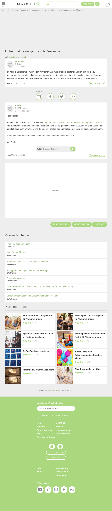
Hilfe (39, 468)
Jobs (39, 434)
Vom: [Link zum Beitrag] (9, 84)
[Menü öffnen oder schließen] (4, 4)
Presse (59, 426)
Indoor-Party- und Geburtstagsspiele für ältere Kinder (88, 355)
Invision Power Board (52, 390)
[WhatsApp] (73, 96)
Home (39, 423)
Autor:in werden (45, 430)
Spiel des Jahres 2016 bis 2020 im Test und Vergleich (38, 335)
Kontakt (41, 472)
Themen (41, 426)
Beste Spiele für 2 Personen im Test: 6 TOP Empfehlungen (90, 335)
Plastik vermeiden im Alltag (88, 369)
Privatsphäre (62, 472)
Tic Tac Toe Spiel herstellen (36, 351)
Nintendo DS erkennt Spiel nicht (38, 370)
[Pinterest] (48, 490)
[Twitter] (61, 96)
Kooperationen (63, 430)
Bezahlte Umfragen (46, 437)
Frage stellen (88, 4)
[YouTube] (40, 490)
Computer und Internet (16, 57)
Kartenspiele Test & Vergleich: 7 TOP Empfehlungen (90, 317)
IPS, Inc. (70, 390)
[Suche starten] (48, 4)
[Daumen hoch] (72, 149)
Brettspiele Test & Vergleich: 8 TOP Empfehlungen (37, 317)
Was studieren (63, 434)
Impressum (61, 475)
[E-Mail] (39, 96)
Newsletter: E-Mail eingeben (50, 403)
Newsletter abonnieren (56, 415)
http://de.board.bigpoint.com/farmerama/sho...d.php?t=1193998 (73, 122)
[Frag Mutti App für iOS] (52, 447)
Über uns (60, 423)
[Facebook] (50, 96)
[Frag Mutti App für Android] (60, 447)
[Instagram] (56, 490)
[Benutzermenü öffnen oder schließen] (108, 4)
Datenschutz (62, 468)
